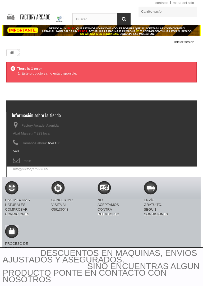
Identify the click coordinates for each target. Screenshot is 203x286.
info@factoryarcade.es (30, 169)
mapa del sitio (183, 3)
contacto (161, 3)
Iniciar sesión (184, 42)
